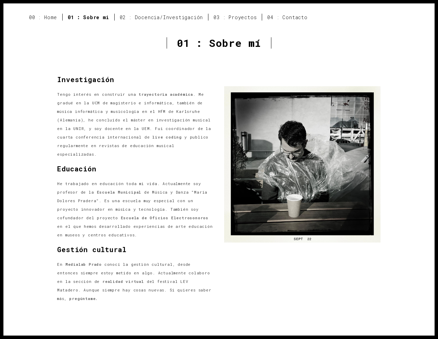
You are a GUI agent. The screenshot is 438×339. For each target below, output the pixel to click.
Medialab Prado (83, 264)
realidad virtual (123, 281)
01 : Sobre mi (88, 17)
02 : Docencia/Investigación (161, 17)
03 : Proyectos (235, 17)
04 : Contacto (287, 17)
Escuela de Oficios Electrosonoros (164, 217)
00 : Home (43, 17)
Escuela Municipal (119, 192)
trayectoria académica (166, 94)
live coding (167, 137)
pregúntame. (83, 298)
